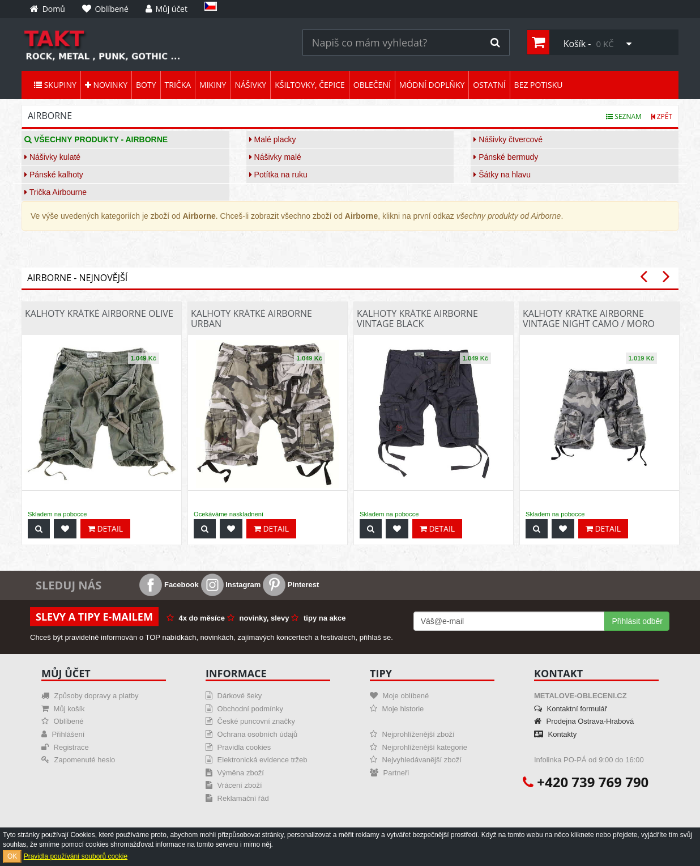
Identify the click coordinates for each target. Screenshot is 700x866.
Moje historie (397, 708)
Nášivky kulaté (52, 157)
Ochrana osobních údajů (251, 734)
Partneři (389, 773)
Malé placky (272, 139)
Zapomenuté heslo (78, 759)
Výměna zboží (235, 773)
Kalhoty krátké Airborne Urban (251, 318)
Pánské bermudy (505, 157)
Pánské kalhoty (53, 174)
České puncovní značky (250, 721)
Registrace (65, 747)
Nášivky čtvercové (508, 139)
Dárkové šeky (234, 695)
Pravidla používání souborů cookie (75, 856)
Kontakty (555, 734)
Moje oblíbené (399, 695)
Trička (178, 84)
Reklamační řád (237, 798)
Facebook (168, 584)
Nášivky (250, 84)
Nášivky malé (275, 157)
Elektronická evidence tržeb (257, 759)
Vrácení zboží (234, 785)
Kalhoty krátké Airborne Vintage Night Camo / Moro (589, 318)
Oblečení (372, 84)
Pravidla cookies (238, 747)
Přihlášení (62, 734)
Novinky (106, 84)
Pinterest (291, 584)
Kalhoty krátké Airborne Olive (99, 313)
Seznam (624, 116)
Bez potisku (538, 84)
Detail (105, 528)
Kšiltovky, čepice (310, 84)
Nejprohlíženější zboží (412, 734)
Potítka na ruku (278, 174)
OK (12, 856)
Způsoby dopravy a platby (89, 695)
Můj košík (63, 708)
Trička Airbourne (55, 192)
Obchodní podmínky (244, 708)
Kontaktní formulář (570, 708)
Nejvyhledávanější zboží (416, 759)
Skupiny (55, 84)
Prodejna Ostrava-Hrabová (584, 721)
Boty (146, 84)
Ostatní (489, 84)
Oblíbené (62, 721)
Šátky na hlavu (502, 174)
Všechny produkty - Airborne (96, 139)
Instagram (231, 584)
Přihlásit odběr (637, 621)
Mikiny (212, 84)
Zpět (661, 116)
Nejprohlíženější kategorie (418, 747)
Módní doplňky (431, 84)
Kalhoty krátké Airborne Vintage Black (417, 318)
